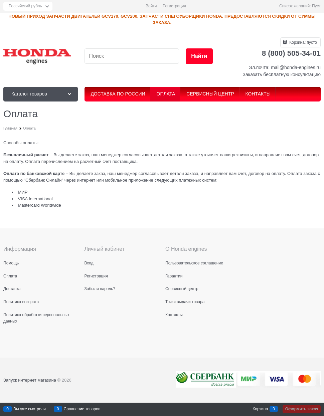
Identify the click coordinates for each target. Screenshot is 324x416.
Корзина (260, 409)
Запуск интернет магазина (29, 380)
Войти (151, 6)
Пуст (316, 6)
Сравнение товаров (82, 409)
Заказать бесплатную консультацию (282, 74)
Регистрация (174, 6)
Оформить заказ (301, 409)
